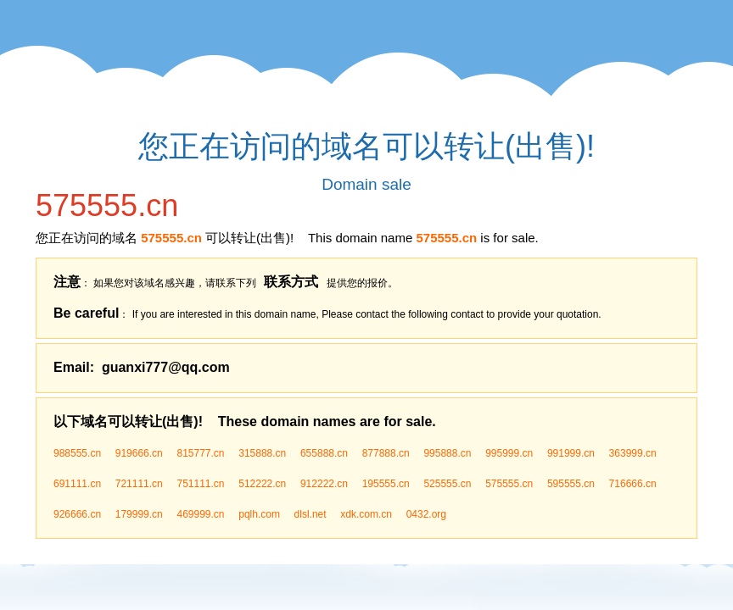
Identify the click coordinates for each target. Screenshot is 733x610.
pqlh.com (259, 514)
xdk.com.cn (366, 514)
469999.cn (200, 514)
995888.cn (447, 453)
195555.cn (386, 484)
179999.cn (139, 514)
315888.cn (262, 453)
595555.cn (571, 484)
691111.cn (77, 484)
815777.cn (200, 453)
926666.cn (77, 514)
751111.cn (200, 484)
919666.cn (139, 453)
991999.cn (571, 453)
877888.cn (386, 453)
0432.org (426, 514)
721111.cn (139, 484)
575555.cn (509, 484)
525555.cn (447, 484)
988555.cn (77, 453)
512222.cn (262, 484)
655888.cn (324, 453)
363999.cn (633, 453)
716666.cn (633, 484)
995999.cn (509, 453)
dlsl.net (310, 514)
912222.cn (324, 484)
